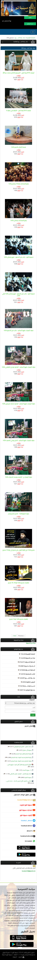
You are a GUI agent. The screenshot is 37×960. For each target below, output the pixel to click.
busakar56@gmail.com (26, 799)
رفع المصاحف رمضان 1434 (18, 220)
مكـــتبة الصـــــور (20, 37)
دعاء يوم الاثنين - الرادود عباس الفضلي (20, 774)
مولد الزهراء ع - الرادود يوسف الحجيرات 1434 (18, 477)
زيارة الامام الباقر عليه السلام (23, 754)
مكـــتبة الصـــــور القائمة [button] (20, 41)
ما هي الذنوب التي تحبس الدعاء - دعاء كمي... (18, 781)
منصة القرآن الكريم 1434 (18, 147)
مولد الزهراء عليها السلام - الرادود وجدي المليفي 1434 (18, 367)
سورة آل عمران (26, 750)
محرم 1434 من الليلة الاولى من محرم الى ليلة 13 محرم (19, 550)
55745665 (28, 841)
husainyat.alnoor (26, 825)
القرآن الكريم (30, 726)
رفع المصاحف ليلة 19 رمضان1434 (18, 183)
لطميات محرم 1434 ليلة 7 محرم (18, 619)
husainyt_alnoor (26, 820)
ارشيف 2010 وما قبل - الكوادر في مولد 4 (18, 110)
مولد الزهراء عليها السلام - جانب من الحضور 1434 (18, 330)
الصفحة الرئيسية (30, 37)
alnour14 (31, 830)
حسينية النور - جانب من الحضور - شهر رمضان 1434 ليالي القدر (18, 294)
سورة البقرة (27, 777)
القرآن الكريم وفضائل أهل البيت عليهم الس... (19, 764)
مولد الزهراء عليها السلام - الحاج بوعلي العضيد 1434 (18, 440)
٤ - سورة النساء (26, 770)
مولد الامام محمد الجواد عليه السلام (21, 761)
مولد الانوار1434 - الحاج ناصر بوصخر (18, 513)
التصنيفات (31, 700)
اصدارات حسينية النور (25, 810)
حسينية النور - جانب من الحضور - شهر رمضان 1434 (18, 257)
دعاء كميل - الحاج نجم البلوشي (22, 746)
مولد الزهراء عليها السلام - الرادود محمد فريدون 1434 (18, 403)
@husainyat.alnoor (27, 836)
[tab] (18, 42)
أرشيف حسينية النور (26, 815)
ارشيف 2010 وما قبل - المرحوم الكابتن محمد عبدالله (18, 72)
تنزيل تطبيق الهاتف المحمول (24, 794)
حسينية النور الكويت (26, 805)
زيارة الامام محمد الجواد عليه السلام (21, 757)
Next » (14, 635)
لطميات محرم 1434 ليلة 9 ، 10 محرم (18, 582)
